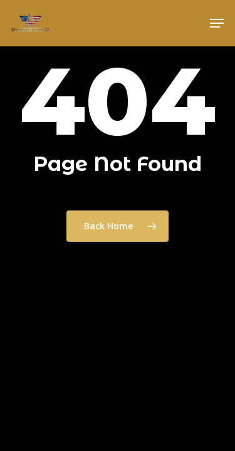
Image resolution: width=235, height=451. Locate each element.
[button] (217, 23)
